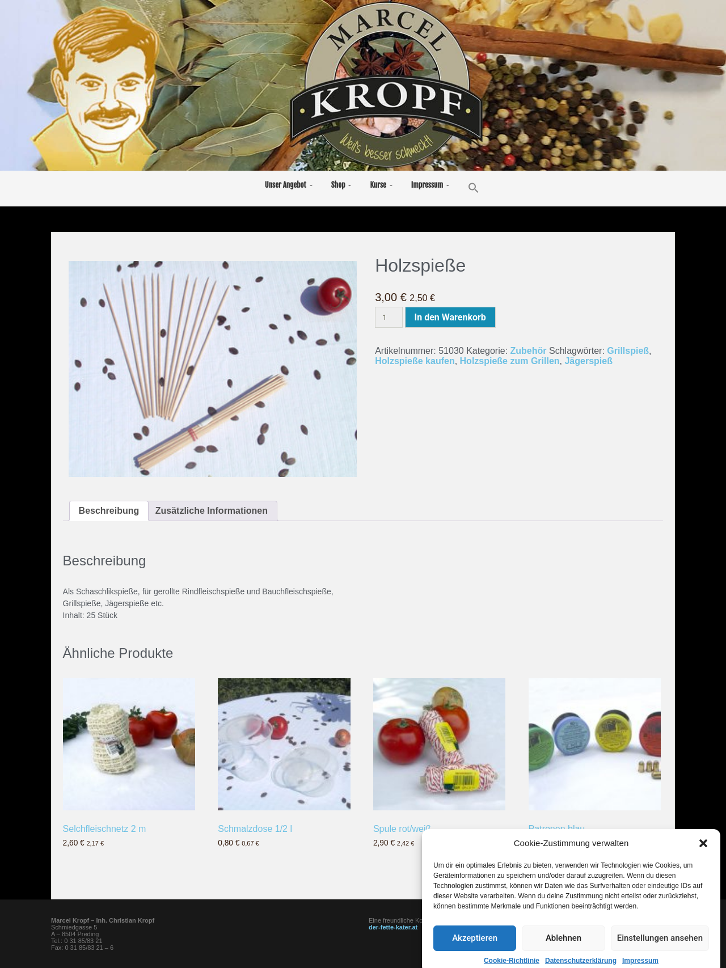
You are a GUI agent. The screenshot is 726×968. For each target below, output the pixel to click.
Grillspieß (628, 351)
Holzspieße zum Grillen (510, 361)
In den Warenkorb (450, 317)
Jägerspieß (588, 361)
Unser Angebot (285, 184)
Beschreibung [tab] (109, 510)
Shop (338, 184)
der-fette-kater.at (393, 927)
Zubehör (528, 351)
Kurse (378, 184)
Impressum (427, 184)
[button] (703, 883)
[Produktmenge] (388, 317)
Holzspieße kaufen (414, 361)
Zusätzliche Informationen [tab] (211, 510)
